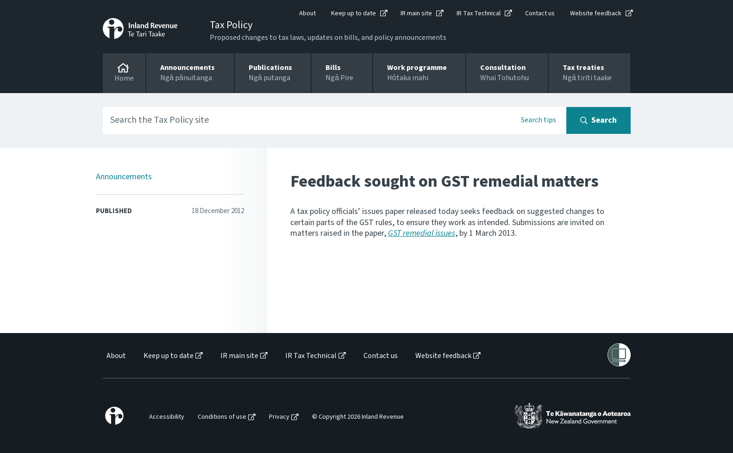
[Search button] (598, 120)
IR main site (416, 13)
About (307, 13)
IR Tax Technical (479, 13)
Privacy (279, 417)
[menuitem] (115, 356)
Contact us (540, 13)
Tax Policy (231, 25)
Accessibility (166, 417)
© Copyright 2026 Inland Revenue (358, 417)
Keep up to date (353, 13)
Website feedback (595, 13)
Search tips (538, 120)
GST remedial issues (421, 233)
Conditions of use (222, 417)
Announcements (124, 176)
